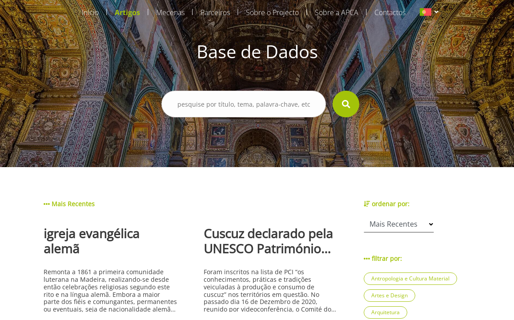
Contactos (390, 12)
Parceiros (215, 12)
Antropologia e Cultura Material (410, 278)
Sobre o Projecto (272, 12)
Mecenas (170, 12)
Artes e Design (389, 295)
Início (90, 12)
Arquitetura (385, 312)
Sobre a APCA (336, 12)
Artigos (127, 12)
